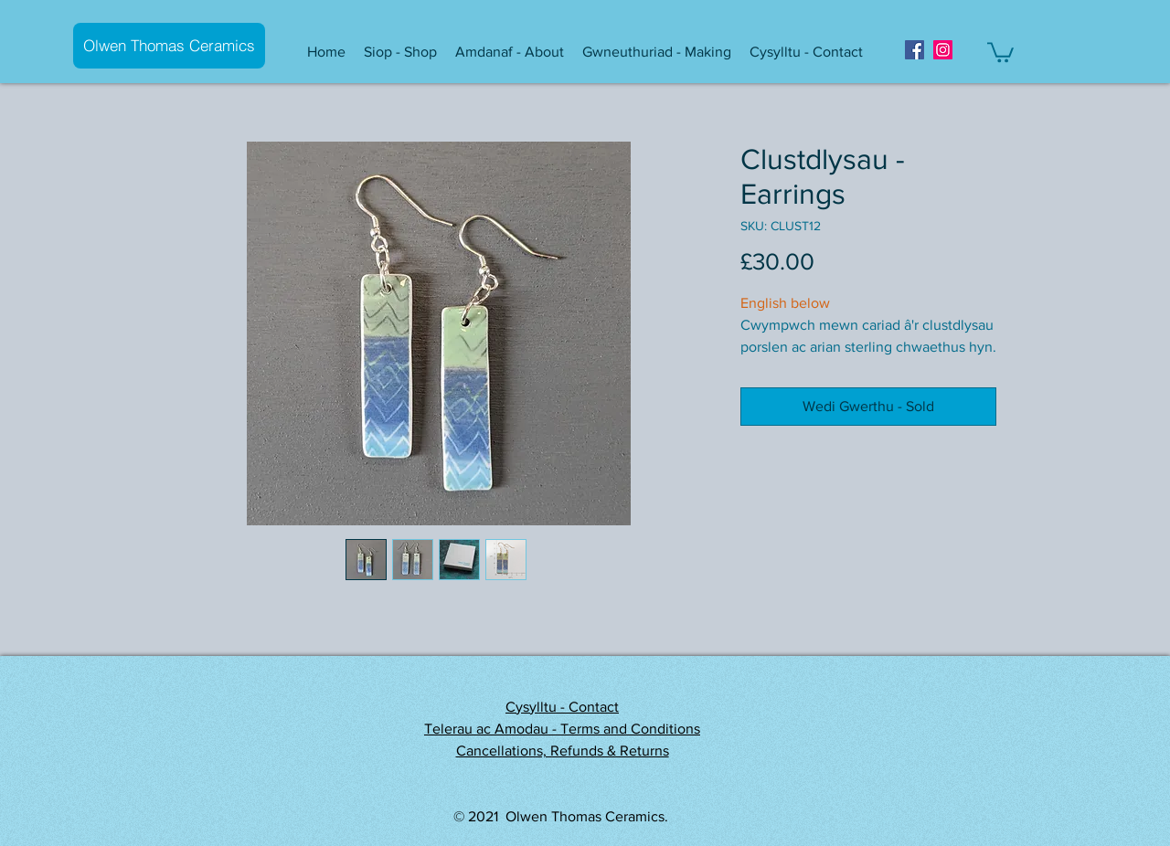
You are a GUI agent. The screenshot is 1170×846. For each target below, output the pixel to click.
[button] (400, 52)
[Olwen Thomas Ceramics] (169, 46)
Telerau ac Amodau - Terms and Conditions (562, 728)
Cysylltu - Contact (562, 706)
